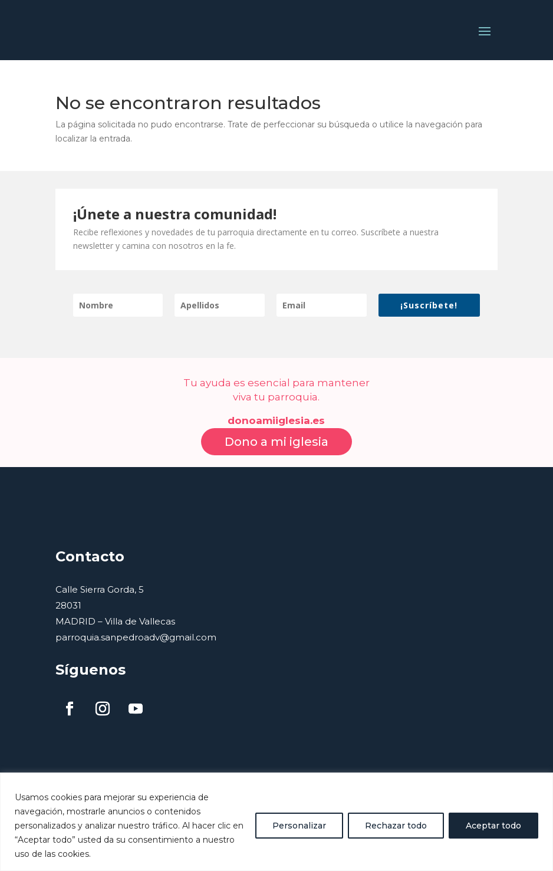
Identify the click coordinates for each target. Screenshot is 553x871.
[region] (276, 822)
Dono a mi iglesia (276, 429)
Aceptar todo (493, 825)
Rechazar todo (396, 825)
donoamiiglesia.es (276, 408)
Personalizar (299, 825)
